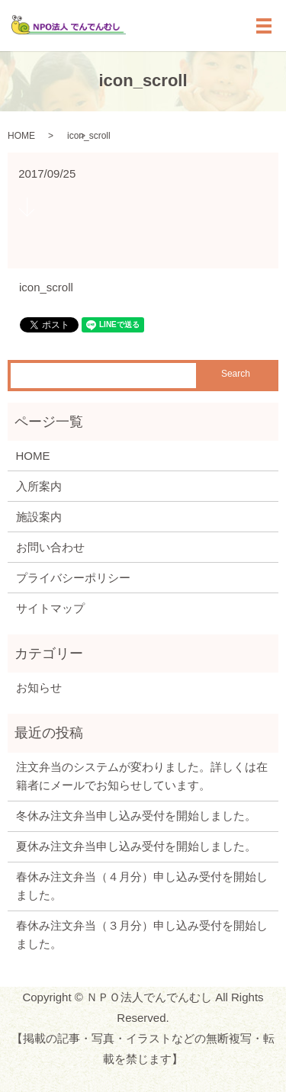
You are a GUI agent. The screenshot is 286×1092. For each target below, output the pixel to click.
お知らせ (39, 687)
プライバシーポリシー (73, 577)
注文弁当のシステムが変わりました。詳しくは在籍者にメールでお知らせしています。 (142, 776)
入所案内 (39, 486)
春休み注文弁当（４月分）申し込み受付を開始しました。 (142, 885)
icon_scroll (46, 287)
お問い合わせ (50, 547)
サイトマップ (50, 608)
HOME (21, 135)
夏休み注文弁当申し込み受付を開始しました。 (136, 846)
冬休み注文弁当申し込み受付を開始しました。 (136, 815)
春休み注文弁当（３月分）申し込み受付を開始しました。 (142, 934)
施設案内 (39, 516)
